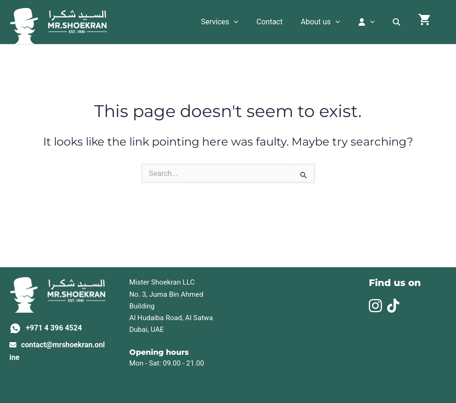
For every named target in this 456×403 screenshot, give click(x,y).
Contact (283, 21)
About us (331, 22)
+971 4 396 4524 (54, 327)
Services (236, 22)
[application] (251, 22)
